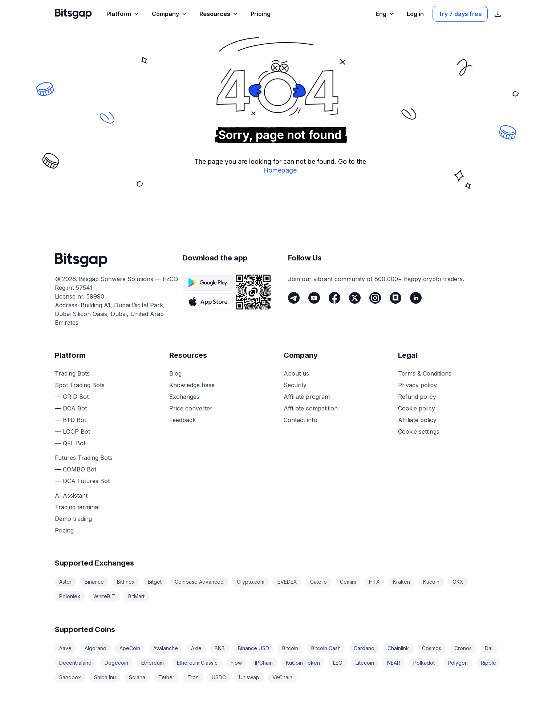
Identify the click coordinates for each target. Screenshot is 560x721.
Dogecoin (116, 663)
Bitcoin (290, 648)
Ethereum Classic (197, 663)
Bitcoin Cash (326, 648)
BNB (220, 648)
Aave (65, 648)
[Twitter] (355, 298)
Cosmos (431, 648)
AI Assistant (71, 495)
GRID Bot (76, 396)
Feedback (182, 420)
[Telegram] (294, 298)
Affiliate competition (311, 408)
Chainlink (398, 648)
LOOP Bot (76, 431)
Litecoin (365, 663)
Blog (175, 373)
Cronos (463, 648)
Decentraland (75, 663)
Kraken (401, 582)
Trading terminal (77, 507)
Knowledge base (192, 385)
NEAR (393, 663)
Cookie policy (416, 408)
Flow (236, 663)
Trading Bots (72, 373)
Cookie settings (418, 431)
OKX (458, 582)
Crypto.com (250, 582)
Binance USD (253, 648)
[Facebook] (334, 298)
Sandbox (70, 677)
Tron (193, 677)
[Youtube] (314, 298)
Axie (196, 648)
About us (296, 373)
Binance (94, 582)
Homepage (280, 170)
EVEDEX (287, 582)
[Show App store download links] (498, 14)
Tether (166, 677)
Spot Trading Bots (80, 385)
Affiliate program (307, 396)
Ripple (488, 663)
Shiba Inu (105, 677)
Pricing (64, 530)
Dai (488, 648)
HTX (374, 582)
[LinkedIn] (416, 298)
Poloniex (69, 596)
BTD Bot (74, 420)
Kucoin (431, 582)
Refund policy (417, 396)
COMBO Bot (79, 469)
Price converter (190, 408)
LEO (337, 663)
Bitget (155, 582)
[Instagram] (375, 298)
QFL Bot (74, 443)
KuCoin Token (303, 663)
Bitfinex (126, 582)
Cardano (364, 648)
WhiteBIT (104, 596)
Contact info (300, 420)
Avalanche (165, 648)
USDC (219, 677)
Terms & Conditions (424, 373)
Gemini (348, 582)
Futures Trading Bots (84, 457)
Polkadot (424, 663)
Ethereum (152, 663)
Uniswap (249, 677)
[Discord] (395, 298)
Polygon (458, 663)
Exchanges (184, 396)
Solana (137, 677)
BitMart (136, 596)
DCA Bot (75, 408)
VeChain (282, 677)
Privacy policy (417, 385)
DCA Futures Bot (86, 481)
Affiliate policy (417, 420)
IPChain (264, 663)
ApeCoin (129, 648)
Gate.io (318, 582)
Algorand (95, 648)
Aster (65, 582)
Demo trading (73, 518)
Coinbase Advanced (199, 582)
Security (295, 385)
